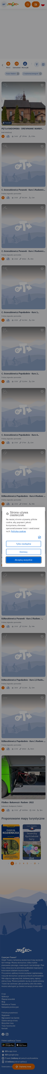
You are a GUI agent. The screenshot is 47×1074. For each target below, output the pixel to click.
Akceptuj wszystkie (23, 560)
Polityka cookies (18, 531)
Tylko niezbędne (23, 544)
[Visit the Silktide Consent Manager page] (39, 537)
